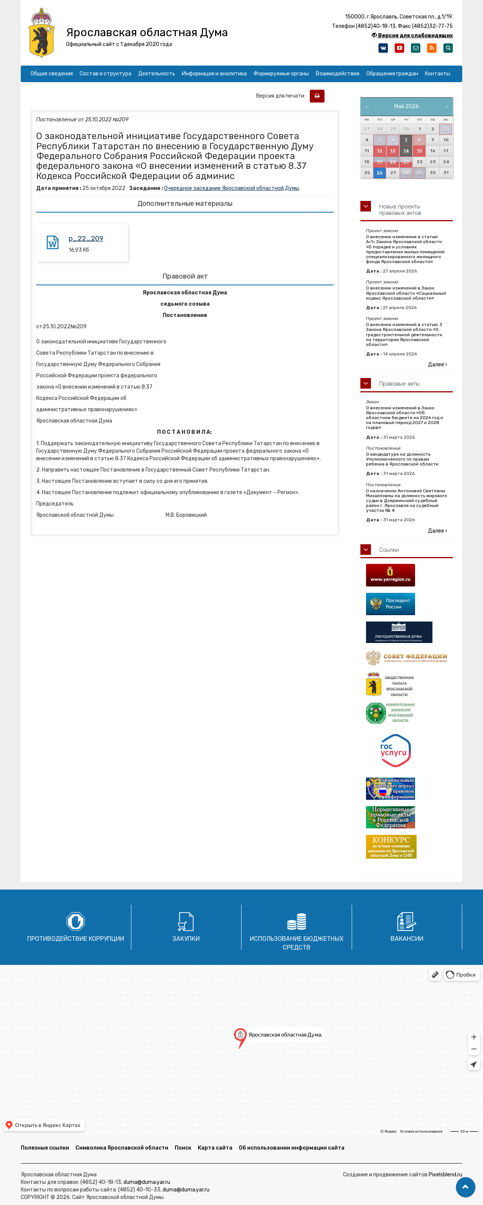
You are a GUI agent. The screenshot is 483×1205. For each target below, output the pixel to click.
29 (419, 172)
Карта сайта (215, 1148)
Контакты (437, 73)
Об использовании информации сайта (292, 1148)
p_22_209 (86, 238)
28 (406, 172)
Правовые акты (399, 383)
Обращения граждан (392, 73)
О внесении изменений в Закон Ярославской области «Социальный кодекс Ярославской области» (406, 292)
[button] (465, 1187)
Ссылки (389, 550)
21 (406, 161)
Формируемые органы (281, 73)
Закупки (186, 938)
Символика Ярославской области (121, 1148)
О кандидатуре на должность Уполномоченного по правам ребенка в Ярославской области (402, 459)
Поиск (183, 1148)
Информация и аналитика (214, 73)
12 (379, 151)
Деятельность (156, 73)
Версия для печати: (282, 96)
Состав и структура (105, 73)
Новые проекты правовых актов (400, 209)
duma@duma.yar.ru (146, 1182)
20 (393, 161)
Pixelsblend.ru (445, 1174)
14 (406, 151)
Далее (437, 364)
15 (419, 151)
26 (380, 172)
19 (379, 161)
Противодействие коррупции (75, 938)
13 (392, 151)
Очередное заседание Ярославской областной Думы (231, 188)
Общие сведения (52, 73)
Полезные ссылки (45, 1148)
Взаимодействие (338, 73)
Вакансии (407, 938)
